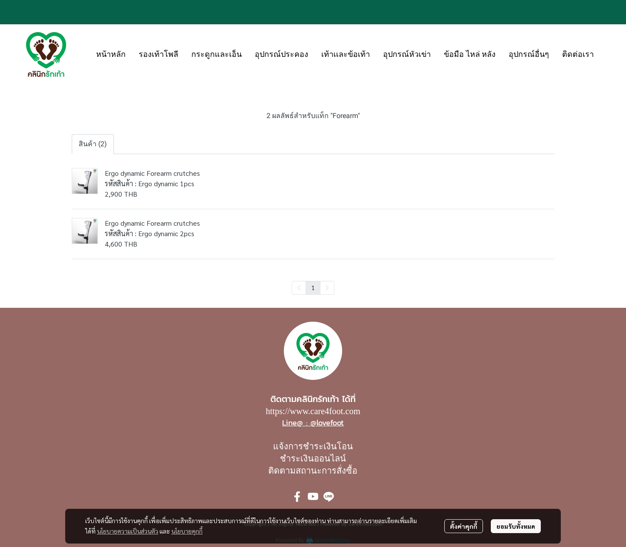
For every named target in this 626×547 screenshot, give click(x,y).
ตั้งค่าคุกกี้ (463, 526)
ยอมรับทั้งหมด (515, 526)
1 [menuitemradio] (313, 287)
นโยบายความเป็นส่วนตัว (127, 531)
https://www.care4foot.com (313, 411)
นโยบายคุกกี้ (187, 531)
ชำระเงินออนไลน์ (313, 458)
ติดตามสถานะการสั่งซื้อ (312, 470)
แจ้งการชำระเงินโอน (313, 446)
